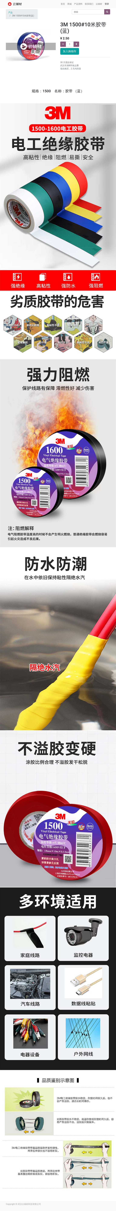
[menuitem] (63, 4)
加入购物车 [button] (69, 51)
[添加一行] (76, 44)
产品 (10, 12)
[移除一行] (63, 44)
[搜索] (107, 11)
